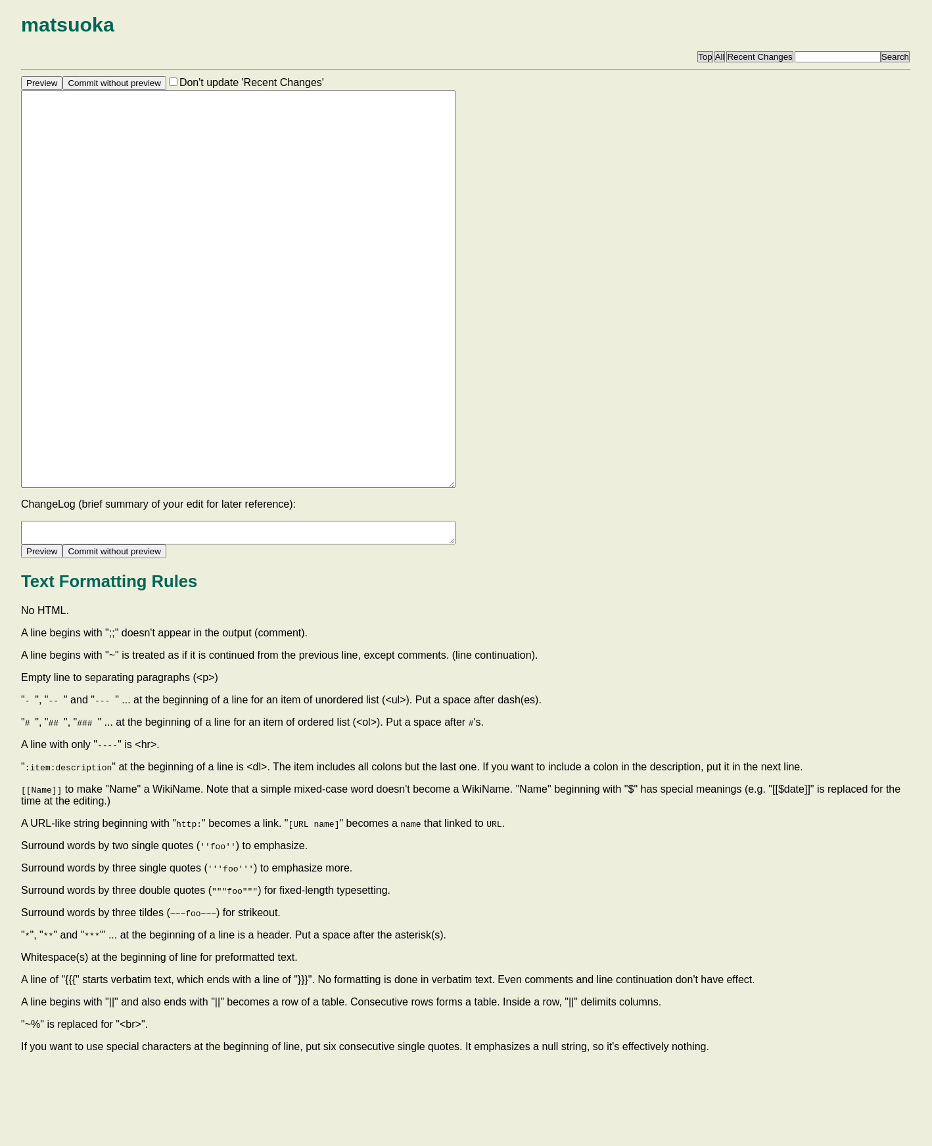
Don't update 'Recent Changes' (251, 82)
